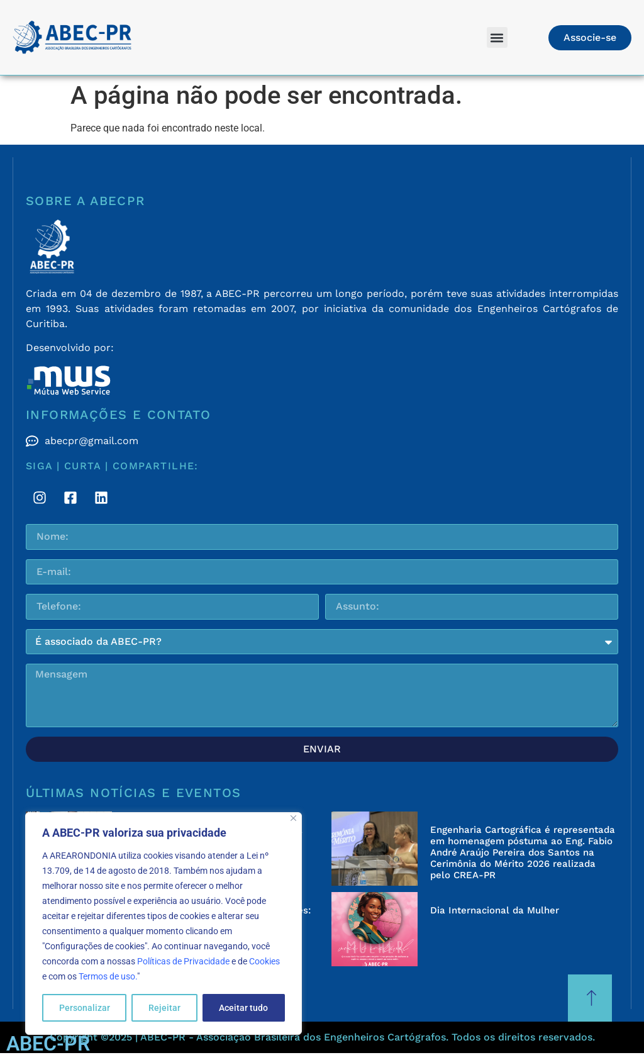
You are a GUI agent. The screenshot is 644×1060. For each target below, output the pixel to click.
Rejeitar (164, 1008)
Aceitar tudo (243, 1008)
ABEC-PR (48, 1044)
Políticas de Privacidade (183, 961)
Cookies (264, 961)
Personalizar (84, 1008)
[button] (497, 37)
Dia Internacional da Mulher (494, 910)
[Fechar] (293, 818)
